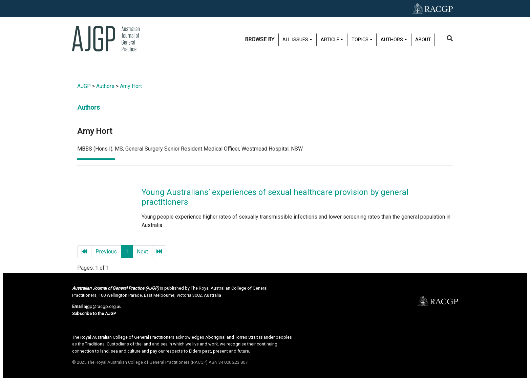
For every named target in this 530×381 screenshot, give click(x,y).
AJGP (84, 86)
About (423, 40)
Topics (360, 40)
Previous (106, 251)
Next (142, 251)
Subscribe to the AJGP (94, 313)
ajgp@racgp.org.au (103, 306)
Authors (392, 40)
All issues (295, 40)
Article (330, 40)
